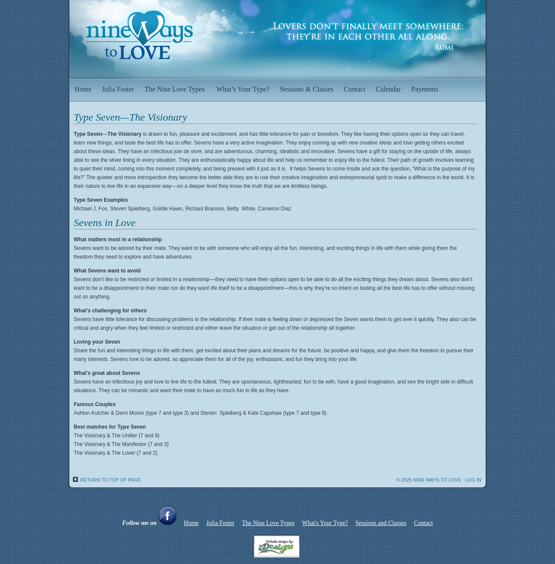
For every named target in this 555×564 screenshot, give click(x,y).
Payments (425, 86)
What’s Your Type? (243, 89)
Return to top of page (110, 479)
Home (83, 89)
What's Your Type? (325, 523)
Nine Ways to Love (277, 35)
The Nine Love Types (175, 86)
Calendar (388, 89)
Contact (355, 89)
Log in (473, 479)
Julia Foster (118, 89)
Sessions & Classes (306, 89)
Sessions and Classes (381, 523)
